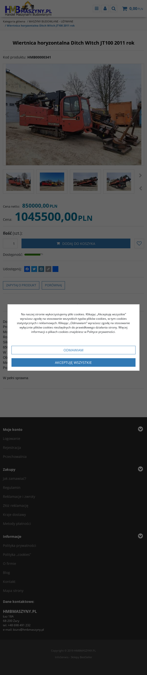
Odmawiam (73, 350)
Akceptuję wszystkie (73, 362)
